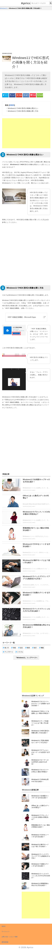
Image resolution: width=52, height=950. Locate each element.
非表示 (11, 105)
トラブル (19, 652)
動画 (27, 648)
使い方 (6, 648)
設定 (20, 648)
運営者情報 (5, 942)
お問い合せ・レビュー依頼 (9, 936)
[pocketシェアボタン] (33, 95)
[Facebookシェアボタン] (12, 95)
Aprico (26, 3)
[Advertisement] (20, 31)
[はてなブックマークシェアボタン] (26, 95)
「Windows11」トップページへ (26, 657)
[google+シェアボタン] (19, 95)
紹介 (34, 648)
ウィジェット (6, 931)
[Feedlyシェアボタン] (40, 95)
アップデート (8, 652)
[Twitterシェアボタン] (5, 95)
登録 (13, 648)
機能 (41, 648)
